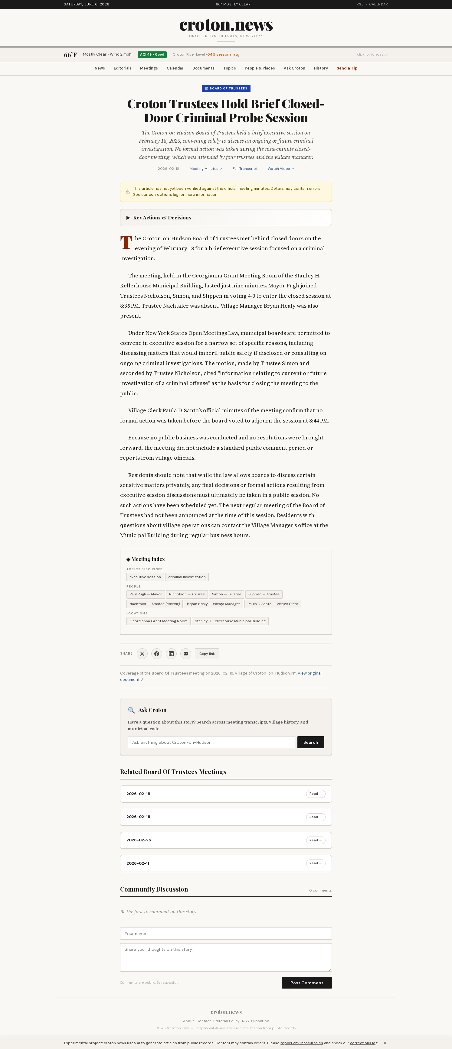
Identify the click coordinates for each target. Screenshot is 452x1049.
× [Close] (385, 1043)
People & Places (264, 68)
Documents (203, 68)
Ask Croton (302, 68)
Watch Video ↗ (281, 169)
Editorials (113, 68)
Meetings (142, 68)
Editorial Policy (226, 1021)
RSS (360, 4)
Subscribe (260, 1021)
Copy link (207, 654)
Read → (316, 795)
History (331, 68)
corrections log (164, 195)
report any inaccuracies (301, 1043)
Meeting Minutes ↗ (206, 169)
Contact (203, 1021)
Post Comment (306, 983)
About (188, 1021)
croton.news (226, 23)
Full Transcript (245, 169)
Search (310, 743)
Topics (231, 68)
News (87, 68)
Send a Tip (360, 68)
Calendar (378, 4)
